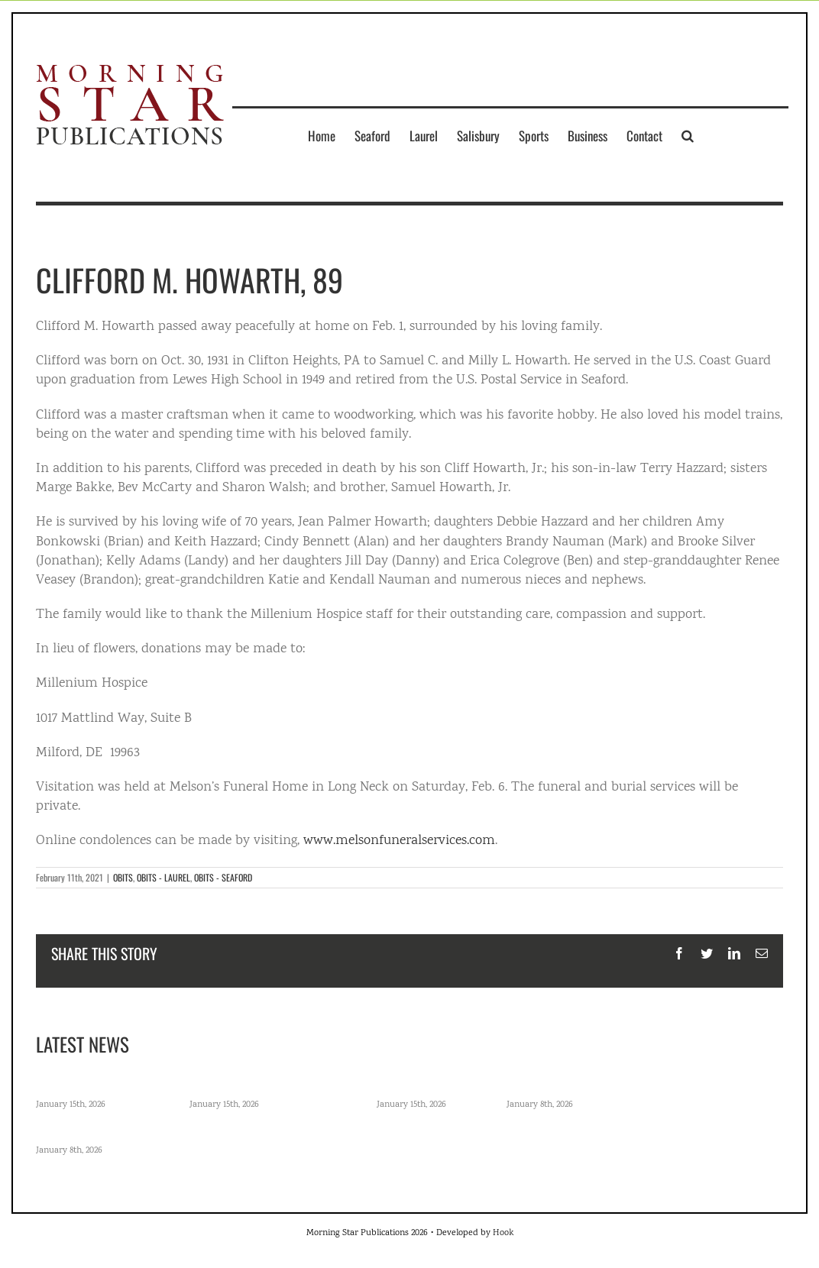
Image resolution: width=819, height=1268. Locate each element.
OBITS (123, 877)
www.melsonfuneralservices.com (399, 841)
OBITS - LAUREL (163, 877)
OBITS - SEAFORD (223, 877)
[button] (687, 135)
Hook (503, 1233)
